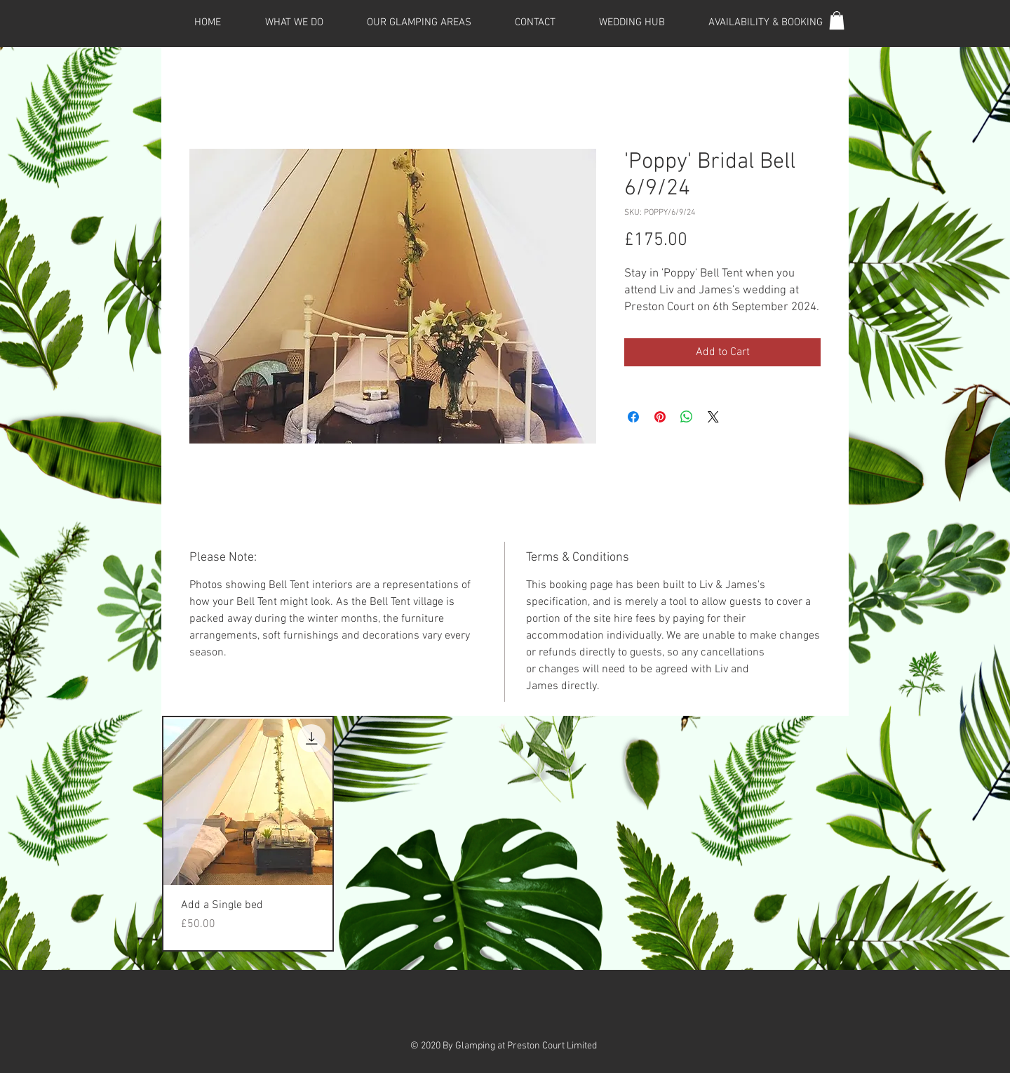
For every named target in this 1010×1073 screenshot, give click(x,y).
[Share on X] (713, 416)
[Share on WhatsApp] (686, 416)
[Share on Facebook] (633, 416)
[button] (836, 20)
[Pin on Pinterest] (660, 416)
